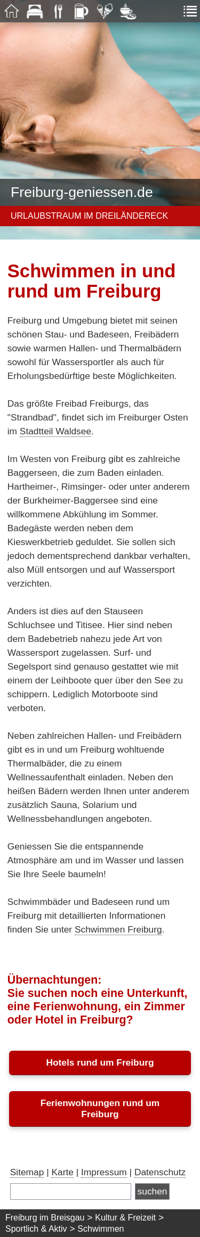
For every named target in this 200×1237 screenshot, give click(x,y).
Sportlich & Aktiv (36, 1228)
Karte (62, 1172)
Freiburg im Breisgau (45, 1217)
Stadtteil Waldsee (55, 431)
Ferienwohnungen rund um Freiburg (100, 1108)
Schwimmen (100, 1228)
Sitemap (27, 1172)
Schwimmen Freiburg (118, 929)
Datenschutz (160, 1172)
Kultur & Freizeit (125, 1217)
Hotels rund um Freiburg (100, 1062)
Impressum (104, 1172)
